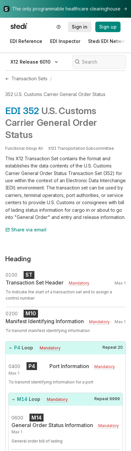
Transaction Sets (29, 78)
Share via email (26, 229)
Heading (18, 259)
